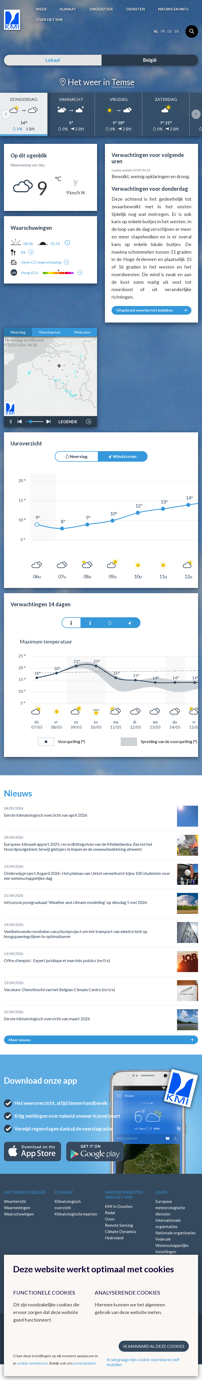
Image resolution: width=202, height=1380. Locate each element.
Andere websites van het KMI (124, 1194)
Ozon (109, 1219)
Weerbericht (15, 1201)
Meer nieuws (101, 1040)
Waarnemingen (17, 1207)
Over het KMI (49, 19)
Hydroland (114, 1237)
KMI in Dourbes (119, 1206)
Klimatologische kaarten (75, 1214)
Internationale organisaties (168, 1223)
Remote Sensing (119, 1225)
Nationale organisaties (175, 1232)
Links (161, 1192)
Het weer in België (24, 1192)
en (177, 31)
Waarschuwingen (19, 1214)
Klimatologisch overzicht (67, 1204)
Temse (123, 82)
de (170, 31)
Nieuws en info (173, 9)
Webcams (82, 332)
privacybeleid (84, 1363)
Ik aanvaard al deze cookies (153, 1346)
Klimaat (68, 9)
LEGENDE (67, 420)
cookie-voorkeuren (32, 1363)
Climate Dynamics (120, 1231)
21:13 (55, 244)
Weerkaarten (50, 332)
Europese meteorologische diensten (170, 1207)
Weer (41, 9)
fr (163, 31)
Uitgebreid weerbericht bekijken (151, 310)
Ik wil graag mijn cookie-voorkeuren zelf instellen (143, 1362)
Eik (23, 252)
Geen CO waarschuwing (41, 262)
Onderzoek (101, 9)
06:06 (28, 244)
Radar (110, 1212)
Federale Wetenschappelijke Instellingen (172, 1245)
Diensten (135, 9)
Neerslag (18, 332)
